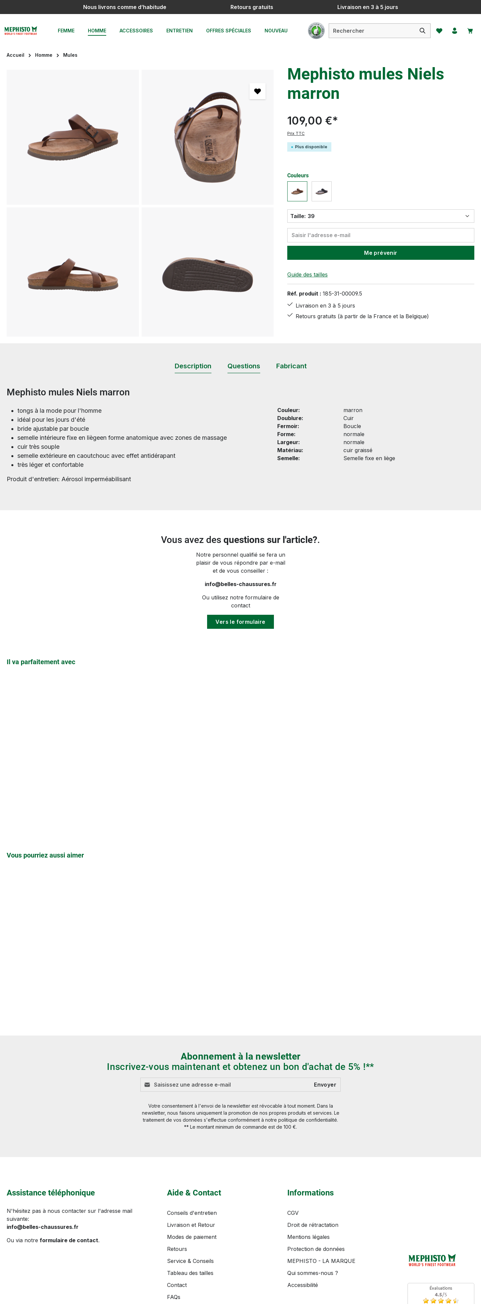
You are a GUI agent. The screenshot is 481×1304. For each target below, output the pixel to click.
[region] (140, 203)
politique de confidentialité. (308, 1120)
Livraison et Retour (191, 1225)
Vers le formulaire (240, 621)
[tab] (193, 366)
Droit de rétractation (312, 1225)
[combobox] (367, 30)
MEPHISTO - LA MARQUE (321, 1261)
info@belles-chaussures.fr (241, 584)
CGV (293, 1212)
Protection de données (316, 1249)
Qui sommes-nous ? (312, 1273)
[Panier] (468, 30)
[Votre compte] (452, 30)
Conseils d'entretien (192, 1212)
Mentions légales (308, 1237)
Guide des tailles (307, 274)
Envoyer (325, 1084)
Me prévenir (380, 252)
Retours (177, 1249)
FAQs (173, 1297)
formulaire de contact (69, 1240)
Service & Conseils (190, 1261)
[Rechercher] (418, 30)
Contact (177, 1285)
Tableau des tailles (190, 1273)
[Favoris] (435, 30)
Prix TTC (296, 133)
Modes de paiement (191, 1237)
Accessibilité (302, 1285)
